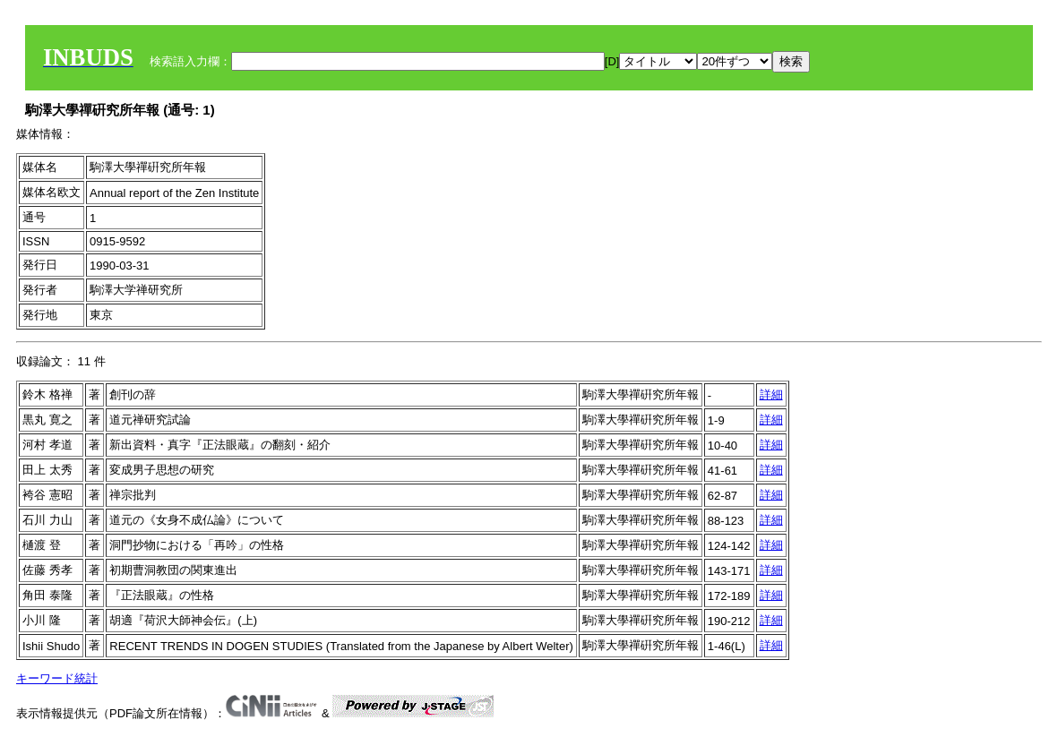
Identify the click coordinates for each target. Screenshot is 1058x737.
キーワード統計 (57, 678)
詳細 (771, 394)
